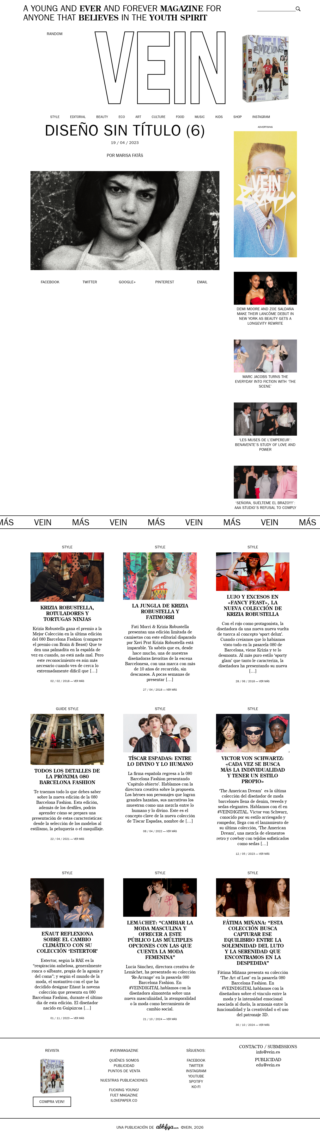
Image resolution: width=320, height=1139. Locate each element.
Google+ (9, 1135)
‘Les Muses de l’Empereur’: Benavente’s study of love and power (265, 445)
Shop (237, 117)
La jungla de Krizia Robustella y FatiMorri (160, 612)
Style (55, 117)
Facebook (196, 1061)
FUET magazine (124, 1096)
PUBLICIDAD (124, 1066)
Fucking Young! (124, 1090)
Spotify (196, 1082)
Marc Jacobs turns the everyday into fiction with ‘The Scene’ (265, 382)
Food (180, 117)
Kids (219, 117)
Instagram (261, 117)
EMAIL (202, 283)
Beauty (102, 117)
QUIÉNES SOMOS (124, 1061)
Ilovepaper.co (124, 1101)
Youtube (196, 1077)
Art (138, 117)
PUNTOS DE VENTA (124, 1071)
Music (200, 117)
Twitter (196, 1066)
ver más (79, 681)
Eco (122, 117)
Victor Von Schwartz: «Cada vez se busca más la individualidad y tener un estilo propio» (253, 770)
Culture (158, 117)
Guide (61, 709)
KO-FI (196, 1087)
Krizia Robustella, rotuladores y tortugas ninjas (67, 614)
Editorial (78, 117)
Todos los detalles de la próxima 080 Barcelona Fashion (67, 777)
